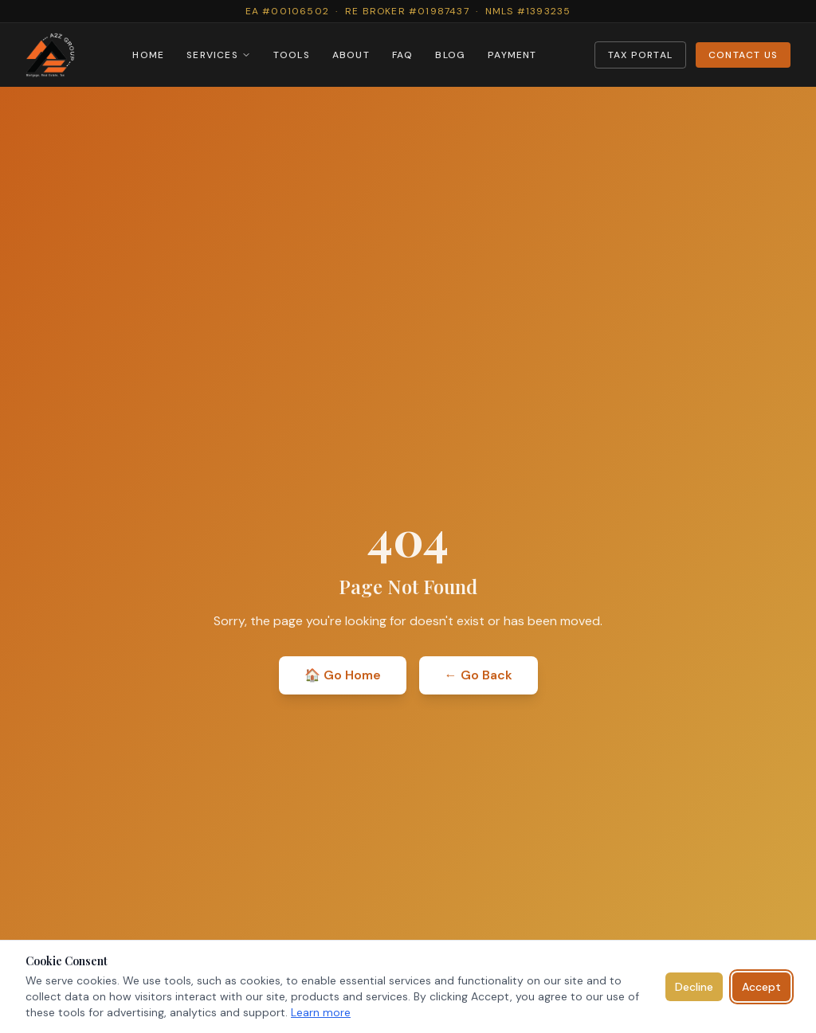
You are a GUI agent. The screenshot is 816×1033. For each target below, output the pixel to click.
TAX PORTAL (640, 55)
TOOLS (291, 55)
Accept (761, 987)
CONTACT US (743, 55)
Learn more (321, 1012)
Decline (694, 987)
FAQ (403, 55)
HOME (148, 55)
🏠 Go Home (342, 675)
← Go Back (478, 675)
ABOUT (351, 55)
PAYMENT (512, 55)
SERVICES (218, 55)
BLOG (450, 55)
